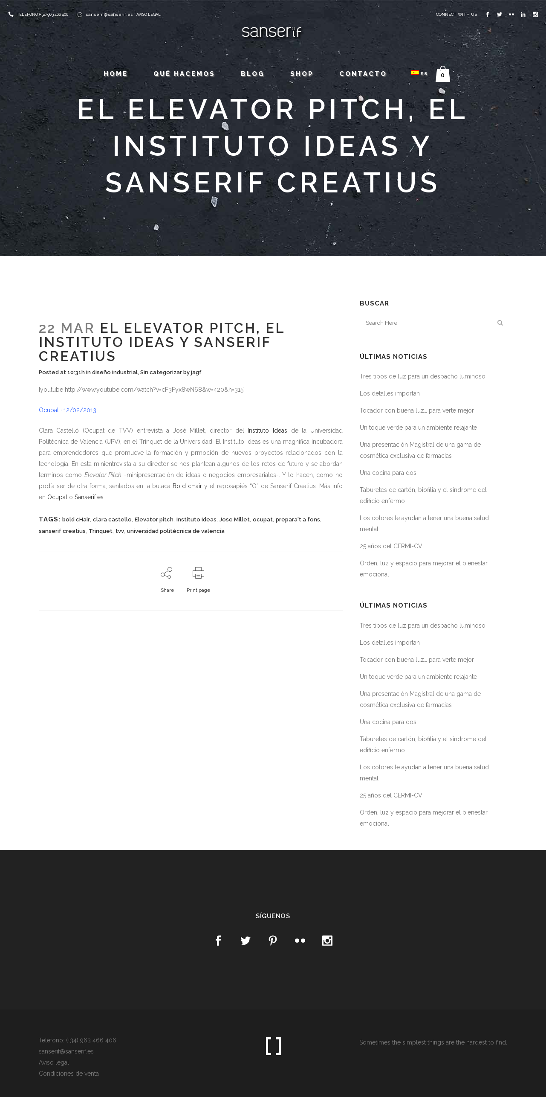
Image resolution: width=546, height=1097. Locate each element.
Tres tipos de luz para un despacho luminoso (422, 376)
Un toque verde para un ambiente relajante (418, 427)
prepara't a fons (298, 519)
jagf (196, 372)
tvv (120, 531)
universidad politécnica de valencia (176, 531)
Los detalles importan (390, 393)
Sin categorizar (161, 372)
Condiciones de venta (69, 1073)
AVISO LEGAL (148, 14)
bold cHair (76, 519)
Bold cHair (187, 486)
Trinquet (101, 531)
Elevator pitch (154, 519)
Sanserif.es (89, 497)
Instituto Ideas (267, 430)
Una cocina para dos (388, 472)
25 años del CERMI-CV (391, 546)
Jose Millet (235, 519)
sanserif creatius (62, 531)
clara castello (112, 519)
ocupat (263, 519)
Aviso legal (54, 1062)
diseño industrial (115, 372)
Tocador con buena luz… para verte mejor (417, 410)
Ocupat (57, 497)
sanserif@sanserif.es (109, 14)
